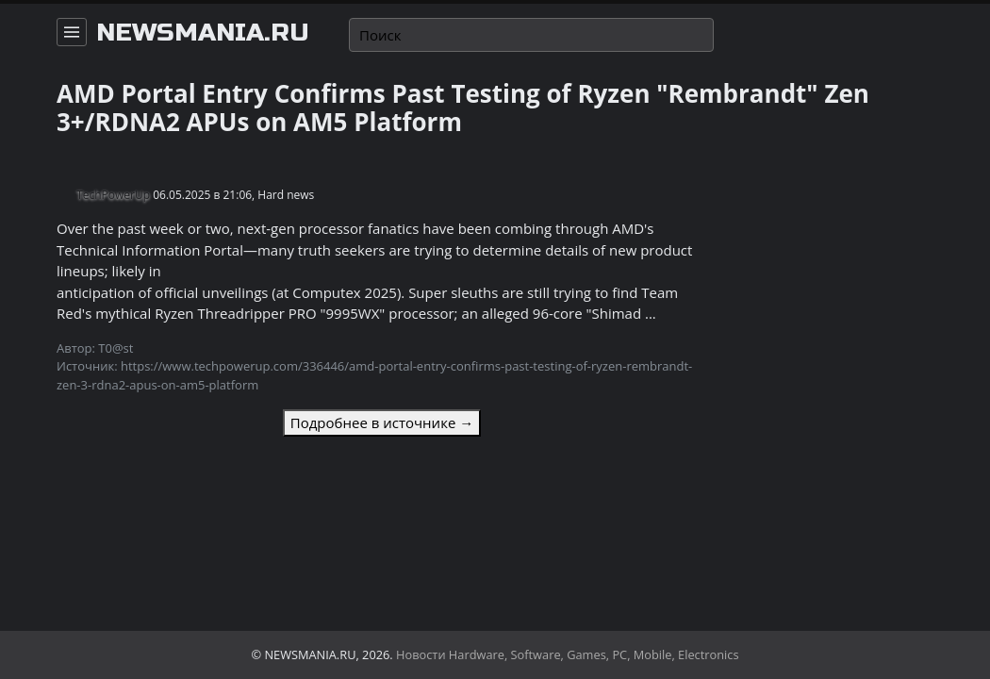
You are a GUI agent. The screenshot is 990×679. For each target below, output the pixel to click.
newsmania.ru (202, 33)
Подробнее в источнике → (381, 422)
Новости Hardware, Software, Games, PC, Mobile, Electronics (567, 654)
